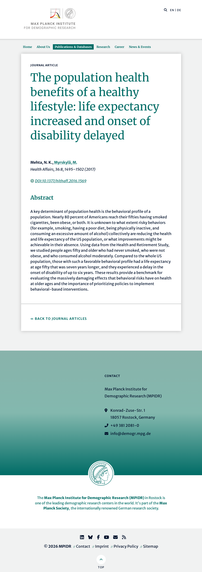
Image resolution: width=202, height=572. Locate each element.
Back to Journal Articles (61, 319)
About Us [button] (43, 47)
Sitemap (150, 546)
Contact (83, 546)
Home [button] (27, 47)
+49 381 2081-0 (124, 425)
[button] (165, 9)
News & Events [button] (140, 47)
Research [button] (103, 47)
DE (179, 10)
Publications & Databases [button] (73, 47)
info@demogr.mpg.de (130, 433)
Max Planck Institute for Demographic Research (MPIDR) (94, 498)
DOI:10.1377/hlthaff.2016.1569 (61, 181)
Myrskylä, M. (65, 162)
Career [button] (119, 47)
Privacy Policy (126, 546)
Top (101, 567)
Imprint (102, 546)
